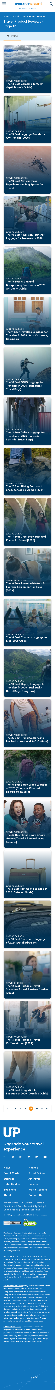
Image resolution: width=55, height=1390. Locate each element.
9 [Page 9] (15, 1109)
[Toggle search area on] (51, 4)
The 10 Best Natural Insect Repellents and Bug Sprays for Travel (25, 185)
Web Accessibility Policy (31, 1206)
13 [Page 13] (37, 1109)
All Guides (26, 1203)
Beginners (10, 1189)
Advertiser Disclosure (27, 9)
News (7, 1167)
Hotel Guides (12, 1184)
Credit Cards (11, 1173)
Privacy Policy (11, 1203)
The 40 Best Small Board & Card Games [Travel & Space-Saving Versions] (26, 839)
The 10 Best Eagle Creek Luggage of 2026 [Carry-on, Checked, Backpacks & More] (27, 788)
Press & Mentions (30, 1210)
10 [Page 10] (20, 1109)
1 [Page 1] (7, 1109)
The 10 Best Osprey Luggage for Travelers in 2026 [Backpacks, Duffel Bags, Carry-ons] (26, 688)
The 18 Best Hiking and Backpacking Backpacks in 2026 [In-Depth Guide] (26, 285)
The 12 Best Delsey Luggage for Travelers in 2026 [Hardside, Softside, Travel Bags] (25, 436)
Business (9, 1179)
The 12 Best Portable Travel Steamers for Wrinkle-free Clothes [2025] (27, 990)
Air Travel (34, 1179)
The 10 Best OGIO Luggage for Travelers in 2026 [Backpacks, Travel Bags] (25, 386)
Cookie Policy (11, 1210)
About (7, 1195)
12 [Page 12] (31, 1109)
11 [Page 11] (25, 1109)
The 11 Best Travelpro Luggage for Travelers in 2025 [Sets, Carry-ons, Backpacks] (27, 336)
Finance (33, 1167)
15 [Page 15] (47, 1109)
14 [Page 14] (42, 1109)
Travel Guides (36, 1173)
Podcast (33, 1184)
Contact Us (35, 1195)
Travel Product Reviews (33, 17)
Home (6, 17)
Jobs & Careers (37, 1189)
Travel (16, 17)
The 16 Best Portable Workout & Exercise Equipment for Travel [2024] (25, 587)
